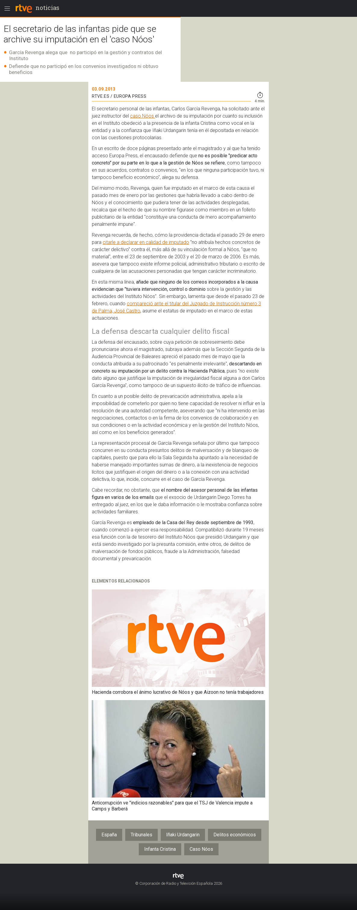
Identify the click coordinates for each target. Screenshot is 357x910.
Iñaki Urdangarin (183, 835)
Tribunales (141, 835)
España (109, 835)
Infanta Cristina (160, 849)
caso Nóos (142, 116)
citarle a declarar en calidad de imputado (146, 242)
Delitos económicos (234, 835)
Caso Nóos (201, 849)
